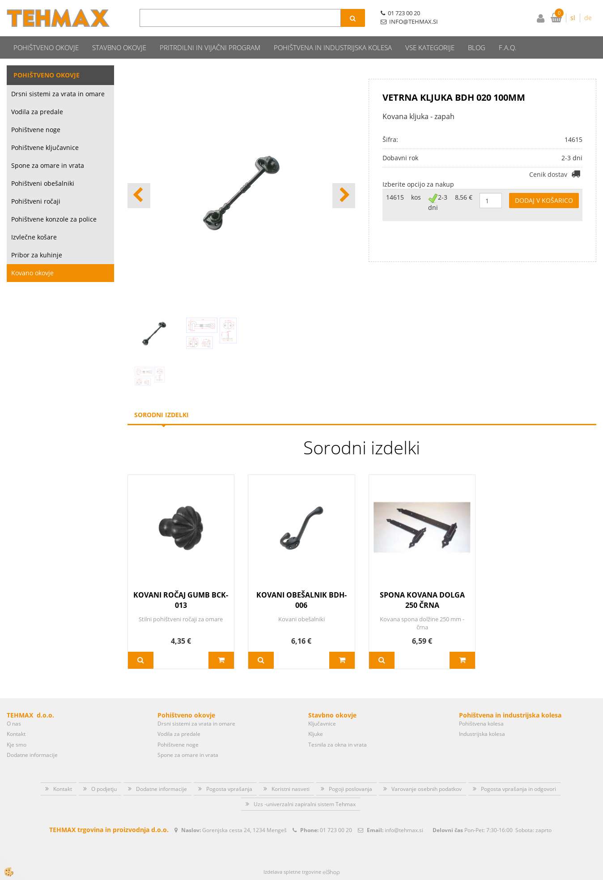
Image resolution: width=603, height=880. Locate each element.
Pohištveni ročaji (35, 201)
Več (140, 660)
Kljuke (315, 734)
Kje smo (16, 744)
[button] (343, 195)
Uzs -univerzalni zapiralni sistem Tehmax (305, 804)
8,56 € (463, 197)
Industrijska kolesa (482, 734)
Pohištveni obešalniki (42, 183)
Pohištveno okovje (46, 47)
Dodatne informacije (32, 755)
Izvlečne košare (34, 237)
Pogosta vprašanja (229, 789)
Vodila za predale (37, 111)
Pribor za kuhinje (36, 255)
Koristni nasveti (291, 789)
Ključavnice (322, 723)
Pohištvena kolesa (481, 723)
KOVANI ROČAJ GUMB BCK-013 (180, 600)
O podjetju (104, 789)
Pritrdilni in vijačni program (210, 47)
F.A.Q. (508, 47)
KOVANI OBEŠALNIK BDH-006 (301, 600)
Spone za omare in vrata (47, 165)
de (588, 17)
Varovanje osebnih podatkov (426, 789)
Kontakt (16, 734)
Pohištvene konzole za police (54, 219)
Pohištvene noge (35, 129)
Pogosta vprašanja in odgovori (518, 789)
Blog (476, 47)
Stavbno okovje (119, 47)
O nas (14, 723)
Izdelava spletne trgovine (292, 871)
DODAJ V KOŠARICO (544, 200)
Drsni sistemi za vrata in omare (58, 94)
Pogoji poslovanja (350, 789)
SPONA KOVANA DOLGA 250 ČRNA (422, 600)
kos (416, 197)
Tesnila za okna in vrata (337, 744)
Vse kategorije (429, 47)
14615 (395, 197)
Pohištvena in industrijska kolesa (333, 47)
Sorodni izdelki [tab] (161, 414)
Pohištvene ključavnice (45, 147)
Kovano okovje (32, 273)
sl (572, 17)
